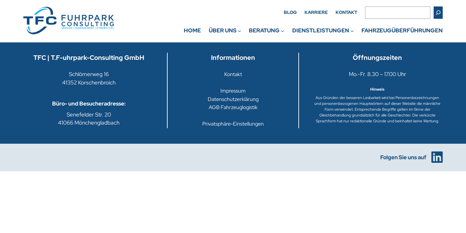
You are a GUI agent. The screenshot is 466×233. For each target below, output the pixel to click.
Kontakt (233, 74)
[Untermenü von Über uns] (239, 30)
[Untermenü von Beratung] (282, 30)
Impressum (233, 90)
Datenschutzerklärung (233, 99)
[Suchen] (438, 12)
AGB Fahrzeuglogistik (233, 107)
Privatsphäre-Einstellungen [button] (233, 123)
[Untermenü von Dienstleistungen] (352, 30)
